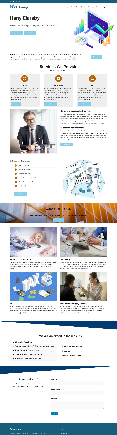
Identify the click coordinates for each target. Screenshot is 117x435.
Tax (11, 304)
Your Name (55, 379)
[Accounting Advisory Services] (83, 286)
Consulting (65, 259)
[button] (104, 7)
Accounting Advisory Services (73, 304)
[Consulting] (83, 242)
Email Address (56, 389)
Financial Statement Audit (21, 259)
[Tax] (33, 286)
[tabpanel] (84, 351)
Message (54, 398)
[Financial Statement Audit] (33, 242)
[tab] (33, 342)
